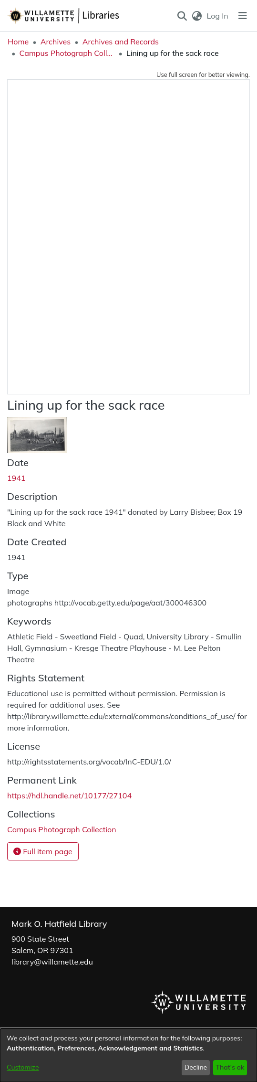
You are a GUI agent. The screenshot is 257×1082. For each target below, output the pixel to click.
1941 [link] (16, 478)
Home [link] (18, 41)
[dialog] (128, 1055)
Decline (196, 1067)
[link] (61, 829)
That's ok (230, 1067)
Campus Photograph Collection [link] (66, 53)
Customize (23, 1067)
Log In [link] (218, 16)
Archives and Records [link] (120, 41)
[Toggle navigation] (243, 16)
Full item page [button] (42, 851)
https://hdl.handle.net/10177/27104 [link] (69, 795)
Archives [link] (56, 41)
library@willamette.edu (52, 961)
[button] (182, 15)
